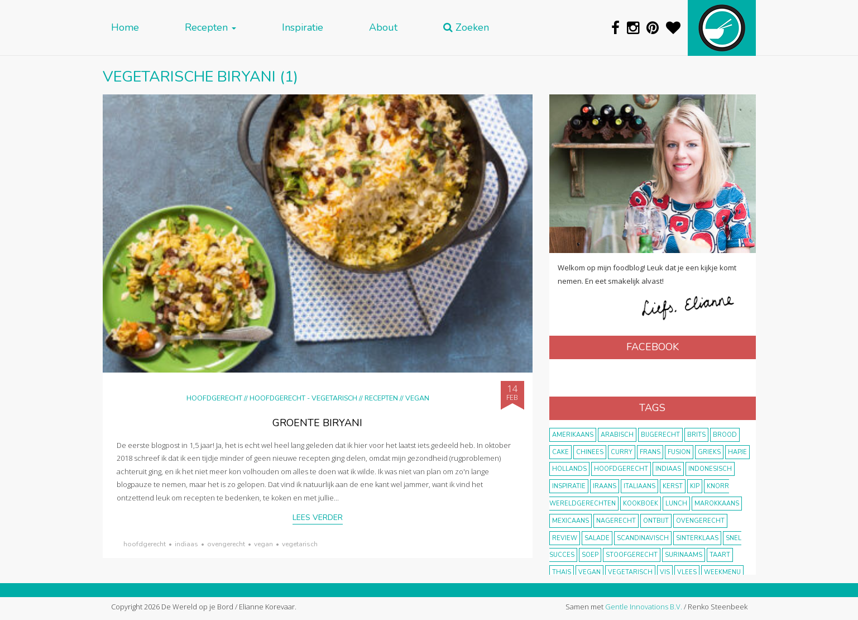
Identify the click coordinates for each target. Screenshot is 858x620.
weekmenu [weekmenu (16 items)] (722, 572)
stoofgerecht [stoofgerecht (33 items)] (632, 555)
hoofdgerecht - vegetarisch (303, 398)
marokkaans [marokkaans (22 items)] (716, 503)
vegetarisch (300, 544)
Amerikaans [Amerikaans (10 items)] (572, 435)
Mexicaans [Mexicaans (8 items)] (570, 521)
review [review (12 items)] (564, 538)
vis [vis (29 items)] (665, 572)
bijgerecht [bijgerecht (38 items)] (660, 435)
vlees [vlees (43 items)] (687, 572)
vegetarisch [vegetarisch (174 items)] (630, 572)
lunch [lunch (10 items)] (676, 503)
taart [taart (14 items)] (720, 555)
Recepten (210, 27)
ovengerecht (226, 544)
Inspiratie (302, 27)
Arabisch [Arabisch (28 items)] (617, 435)
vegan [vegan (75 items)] (589, 572)
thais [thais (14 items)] (561, 572)
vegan (263, 544)
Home (125, 27)
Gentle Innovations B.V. (643, 607)
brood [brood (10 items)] (725, 435)
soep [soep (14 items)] (590, 555)
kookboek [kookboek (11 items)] (640, 503)
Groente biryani (317, 423)
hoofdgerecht (144, 544)
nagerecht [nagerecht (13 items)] (616, 521)
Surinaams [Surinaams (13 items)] (683, 555)
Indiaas (186, 544)
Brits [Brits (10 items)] (696, 435)
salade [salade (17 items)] (597, 538)
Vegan (417, 398)
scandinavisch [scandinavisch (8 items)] (643, 538)
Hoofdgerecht (214, 398)
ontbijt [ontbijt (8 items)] (656, 521)
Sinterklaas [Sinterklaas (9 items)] (697, 538)
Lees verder (318, 517)
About (383, 27)
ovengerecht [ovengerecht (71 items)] (700, 521)
